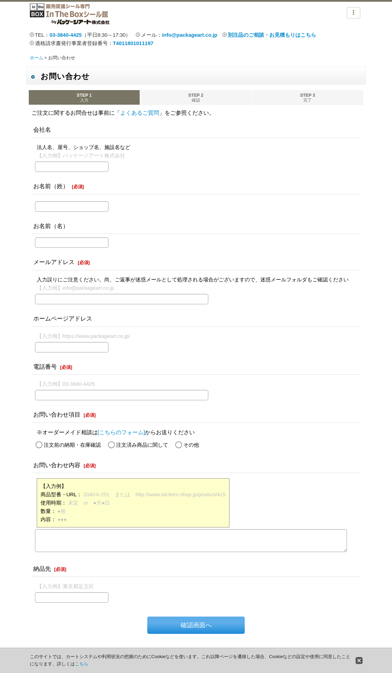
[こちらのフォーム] (121, 432)
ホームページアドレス (62, 318)
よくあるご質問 (139, 113)
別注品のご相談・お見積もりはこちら (272, 35)
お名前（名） (51, 225)
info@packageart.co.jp (189, 35)
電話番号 (45, 366)
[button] (353, 13)
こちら (81, 663)
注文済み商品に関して (142, 445)
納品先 (42, 568)
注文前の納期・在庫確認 (72, 445)
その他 (191, 445)
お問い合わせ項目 (56, 414)
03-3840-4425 (66, 35)
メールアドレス (54, 262)
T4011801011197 (133, 43)
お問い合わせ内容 (56, 465)
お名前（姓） (51, 186)
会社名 (42, 129)
